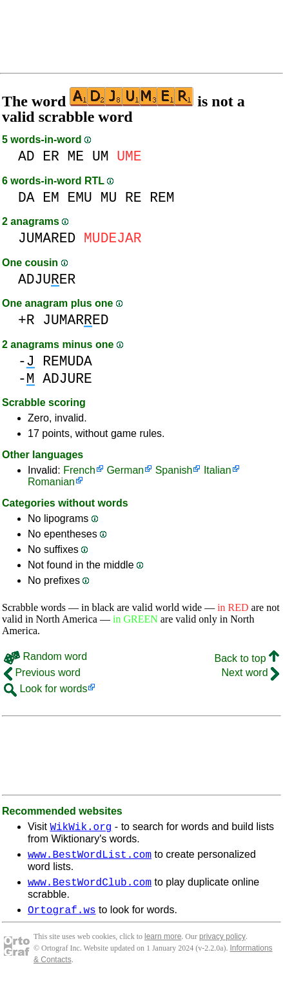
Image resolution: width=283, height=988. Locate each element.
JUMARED (46, 238)
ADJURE (67, 378)
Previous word (42, 672)
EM (51, 197)
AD (26, 156)
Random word (45, 656)
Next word (250, 672)
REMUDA (67, 361)
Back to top (247, 658)
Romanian (51, 481)
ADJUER (46, 279)
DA (26, 197)
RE (133, 197)
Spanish (174, 470)
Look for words (45, 688)
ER (51, 156)
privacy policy (222, 944)
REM (162, 197)
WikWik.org (81, 828)
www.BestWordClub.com (89, 887)
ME (76, 156)
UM (100, 156)
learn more (162, 944)
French (79, 470)
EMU (80, 197)
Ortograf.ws (62, 917)
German (125, 470)
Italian (217, 470)
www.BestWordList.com (89, 858)
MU (109, 197)
